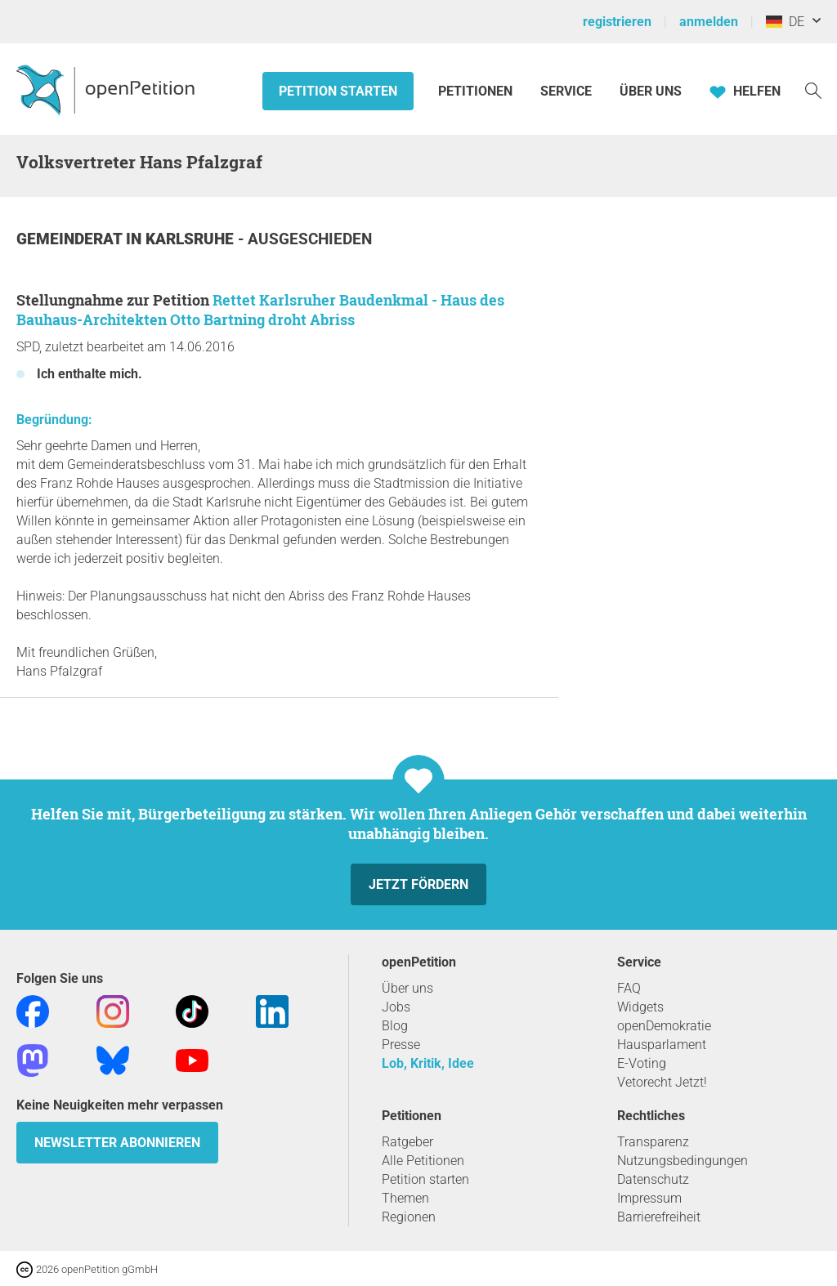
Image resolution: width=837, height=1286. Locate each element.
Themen (405, 1198)
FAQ (629, 988)
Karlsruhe (191, 239)
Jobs (396, 1007)
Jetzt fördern (418, 884)
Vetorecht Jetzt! (662, 1082)
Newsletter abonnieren (117, 1142)
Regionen (409, 1217)
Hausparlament (661, 1044)
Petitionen (477, 91)
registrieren (617, 21)
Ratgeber (407, 1142)
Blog (395, 1026)
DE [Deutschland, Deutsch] (785, 21)
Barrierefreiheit (658, 1217)
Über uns (407, 988)
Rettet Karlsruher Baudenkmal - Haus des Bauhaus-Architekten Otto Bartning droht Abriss (260, 309)
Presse (401, 1044)
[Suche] (813, 89)
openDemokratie (664, 1026)
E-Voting (641, 1063)
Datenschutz (653, 1179)
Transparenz (653, 1142)
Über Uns (651, 91)
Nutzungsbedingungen (682, 1160)
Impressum (649, 1198)
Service (566, 91)
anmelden (708, 21)
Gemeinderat (71, 239)
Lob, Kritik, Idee (428, 1063)
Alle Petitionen (423, 1160)
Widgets (640, 1007)
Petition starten (338, 91)
